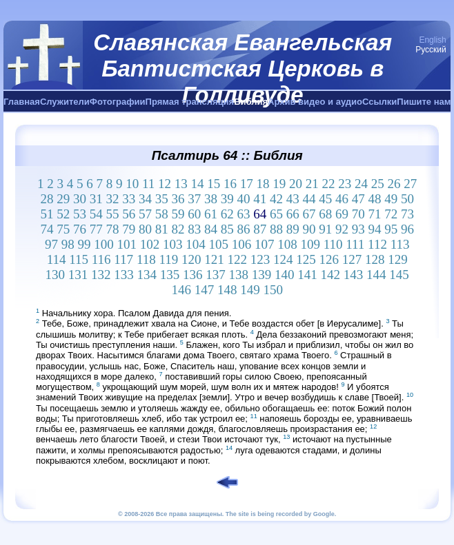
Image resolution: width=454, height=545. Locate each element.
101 (127, 244)
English (432, 40)
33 (128, 199)
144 (376, 274)
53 (79, 214)
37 (194, 199)
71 (374, 214)
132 (101, 274)
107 (265, 244)
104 (196, 244)
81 (161, 229)
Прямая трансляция (190, 101)
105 (218, 244)
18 (263, 183)
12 (164, 183)
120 (191, 259)
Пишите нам (424, 101)
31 (96, 199)
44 (308, 199)
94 (374, 229)
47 (358, 199)
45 (325, 199)
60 (194, 214)
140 (285, 274)
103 (173, 244)
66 (292, 214)
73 (407, 214)
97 (51, 244)
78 (112, 229)
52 (63, 214)
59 (177, 214)
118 (146, 259)
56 (128, 214)
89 (292, 229)
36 (177, 199)
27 (410, 183)
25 (377, 183)
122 (237, 259)
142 (331, 274)
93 (358, 229)
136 (193, 274)
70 (358, 214)
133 (124, 274)
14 (197, 183)
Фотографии (118, 101)
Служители (65, 101)
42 (276, 199)
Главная (21, 101)
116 (101, 259)
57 (145, 214)
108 (287, 244)
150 (273, 289)
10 (132, 183)
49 (390, 199)
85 (227, 229)
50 (407, 199)
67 (308, 214)
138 (239, 274)
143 (354, 274)
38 (210, 199)
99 (83, 244)
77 (96, 229)
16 (230, 183)
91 (325, 229)
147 (205, 289)
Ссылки (379, 101)
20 (295, 183)
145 (399, 274)
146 (181, 289)
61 (210, 214)
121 (214, 259)
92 (341, 229)
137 (216, 274)
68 (325, 214)
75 (63, 229)
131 (78, 274)
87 (259, 229)
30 (79, 199)
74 (46, 229)
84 (210, 229)
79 (128, 229)
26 (394, 183)
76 (79, 229)
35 (161, 199)
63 (243, 214)
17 (246, 183)
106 (242, 244)
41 (259, 199)
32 (112, 199)
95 (390, 229)
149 (250, 289)
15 (213, 183)
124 (283, 259)
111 (355, 244)
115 (78, 259)
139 (262, 274)
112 (377, 244)
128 (375, 259)
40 (243, 199)
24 (361, 183)
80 (145, 229)
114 (56, 259)
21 (312, 183)
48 (374, 199)
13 (181, 183)
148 (227, 289)
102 (150, 244)
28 (46, 199)
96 (407, 229)
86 (243, 229)
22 (328, 183)
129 (398, 259)
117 (123, 259)
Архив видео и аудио (315, 101)
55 (112, 214)
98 (68, 244)
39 (227, 199)
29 (63, 199)
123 (260, 259)
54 (96, 214)
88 (276, 229)
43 (292, 199)
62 (227, 214)
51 (46, 214)
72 (390, 214)
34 (145, 199)
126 (329, 259)
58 (161, 214)
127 (352, 259)
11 (148, 183)
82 (177, 229)
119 (168, 259)
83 (194, 229)
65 (276, 214)
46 (341, 199)
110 (333, 244)
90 (308, 229)
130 (56, 274)
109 (310, 244)
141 (307, 274)
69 (341, 214)
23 (344, 183)
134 (147, 274)
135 (170, 274)
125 (306, 259)
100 (104, 244)
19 (279, 183)
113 (400, 244)
